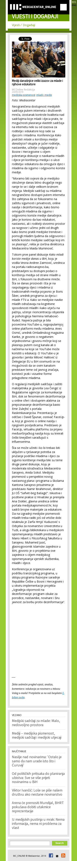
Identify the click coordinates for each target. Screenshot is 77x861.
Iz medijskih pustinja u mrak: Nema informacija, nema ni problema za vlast (38, 824)
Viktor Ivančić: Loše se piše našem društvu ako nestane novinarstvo (37, 792)
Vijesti (16, 25)
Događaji (29, 25)
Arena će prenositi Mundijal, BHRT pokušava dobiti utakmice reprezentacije (38, 807)
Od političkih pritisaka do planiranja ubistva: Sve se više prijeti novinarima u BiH (38, 778)
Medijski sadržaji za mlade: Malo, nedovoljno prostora (36, 723)
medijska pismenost (23, 95)
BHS (74, 2)
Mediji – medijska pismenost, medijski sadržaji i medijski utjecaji (36, 735)
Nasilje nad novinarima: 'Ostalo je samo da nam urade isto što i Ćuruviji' (37, 761)
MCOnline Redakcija (23, 89)
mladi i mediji (44, 95)
